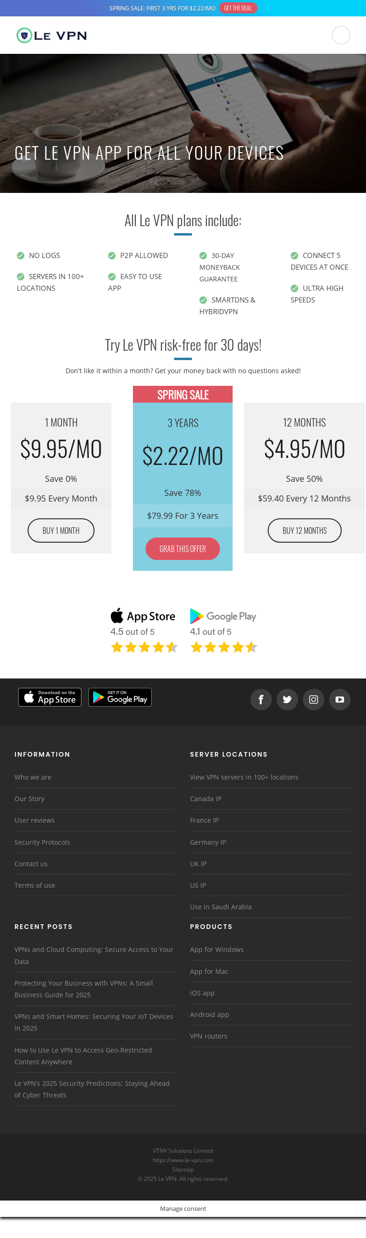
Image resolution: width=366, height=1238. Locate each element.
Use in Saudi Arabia (221, 906)
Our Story (29, 798)
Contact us (31, 863)
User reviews (35, 819)
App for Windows (217, 948)
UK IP (198, 863)
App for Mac (209, 970)
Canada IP (205, 798)
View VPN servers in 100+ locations (244, 776)
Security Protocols (42, 841)
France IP (204, 819)
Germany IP (208, 841)
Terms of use (35, 884)
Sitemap (183, 1169)
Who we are (33, 776)
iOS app (202, 992)
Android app (209, 1014)
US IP (198, 884)
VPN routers (208, 1035)
